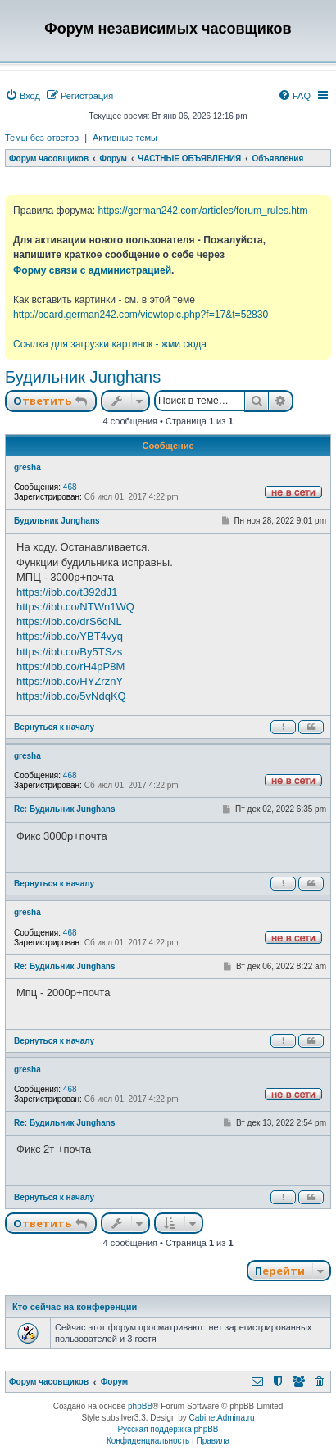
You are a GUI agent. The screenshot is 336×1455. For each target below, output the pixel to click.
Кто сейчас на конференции (74, 1307)
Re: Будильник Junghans (64, 809)
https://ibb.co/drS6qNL (69, 621)
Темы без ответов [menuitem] (42, 138)
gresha (27, 467)
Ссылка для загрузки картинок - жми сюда (110, 344)
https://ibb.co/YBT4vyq (69, 636)
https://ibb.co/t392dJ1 (67, 592)
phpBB (140, 1406)
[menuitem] (22, 96)
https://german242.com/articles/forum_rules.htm (202, 210)
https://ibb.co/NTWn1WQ (75, 607)
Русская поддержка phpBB (167, 1429)
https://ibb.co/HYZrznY (69, 681)
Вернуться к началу (54, 727)
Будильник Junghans (83, 377)
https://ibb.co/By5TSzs (69, 652)
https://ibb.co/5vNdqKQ (71, 696)
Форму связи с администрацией (92, 270)
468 (70, 487)
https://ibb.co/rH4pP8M (70, 666)
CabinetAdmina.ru (222, 1417)
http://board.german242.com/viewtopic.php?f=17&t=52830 (140, 314)
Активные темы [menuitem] (125, 138)
